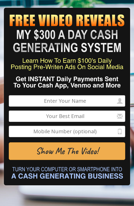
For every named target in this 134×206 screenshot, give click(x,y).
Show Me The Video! (67, 151)
